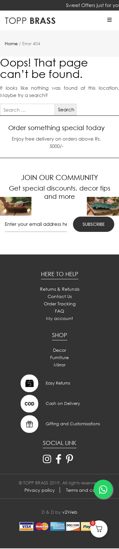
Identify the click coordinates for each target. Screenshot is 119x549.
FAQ (59, 311)
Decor (59, 350)
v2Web (69, 512)
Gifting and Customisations (59, 424)
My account (59, 318)
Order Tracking (60, 304)
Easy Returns (44, 383)
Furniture (59, 357)
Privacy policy (39, 490)
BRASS (30, 20)
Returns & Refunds (59, 289)
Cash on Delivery (49, 403)
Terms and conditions (89, 490)
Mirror (59, 365)
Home (11, 43)
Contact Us (60, 296)
